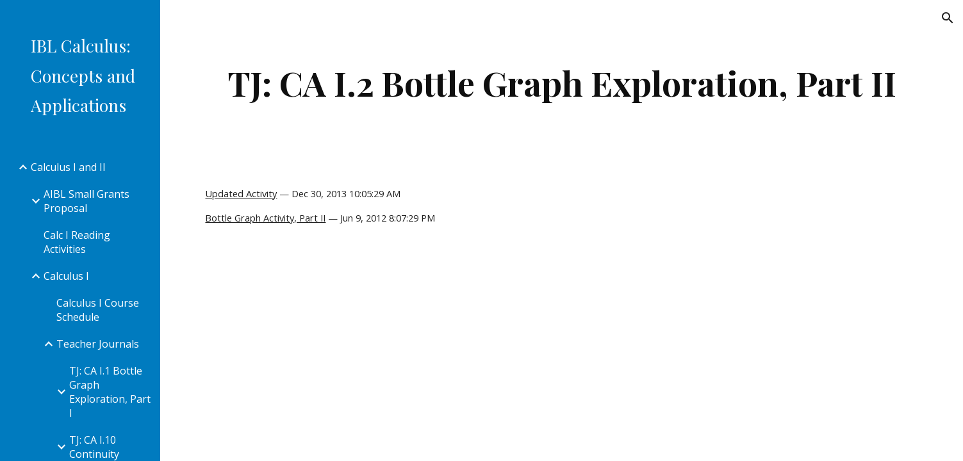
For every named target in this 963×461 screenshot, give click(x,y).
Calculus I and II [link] (68, 167)
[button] (947, 18)
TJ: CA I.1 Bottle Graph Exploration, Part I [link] (110, 392)
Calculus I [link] (66, 276)
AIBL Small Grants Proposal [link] (86, 201)
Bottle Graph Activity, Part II (265, 217)
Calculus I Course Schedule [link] (97, 310)
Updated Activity (241, 193)
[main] (561, 83)
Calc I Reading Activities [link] (77, 242)
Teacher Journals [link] (97, 344)
